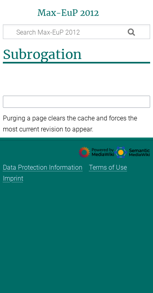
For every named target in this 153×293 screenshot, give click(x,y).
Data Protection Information (42, 167)
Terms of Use (108, 167)
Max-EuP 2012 (68, 13)
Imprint (13, 178)
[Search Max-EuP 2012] (76, 32)
